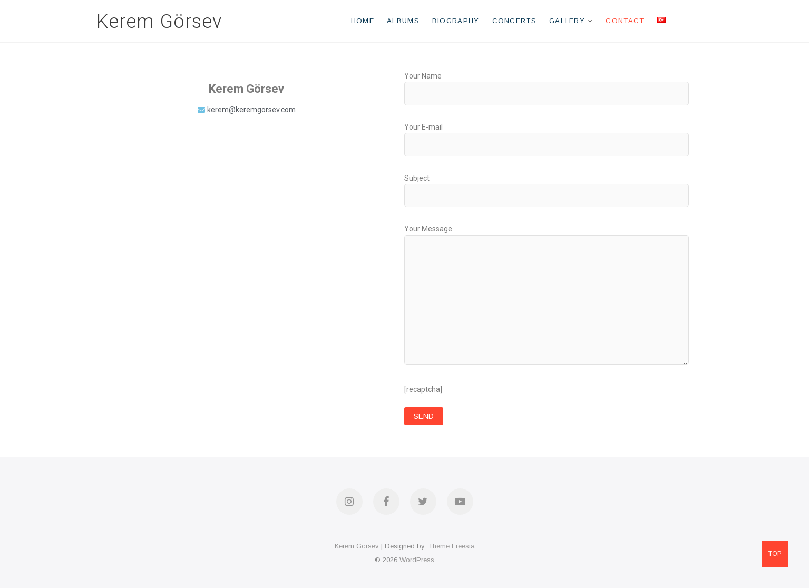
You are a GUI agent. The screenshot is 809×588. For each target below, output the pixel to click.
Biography (456, 21)
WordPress (416, 560)
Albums (403, 21)
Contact (625, 21)
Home (362, 21)
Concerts (514, 21)
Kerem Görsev (159, 22)
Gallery (567, 21)
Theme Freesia (451, 546)
